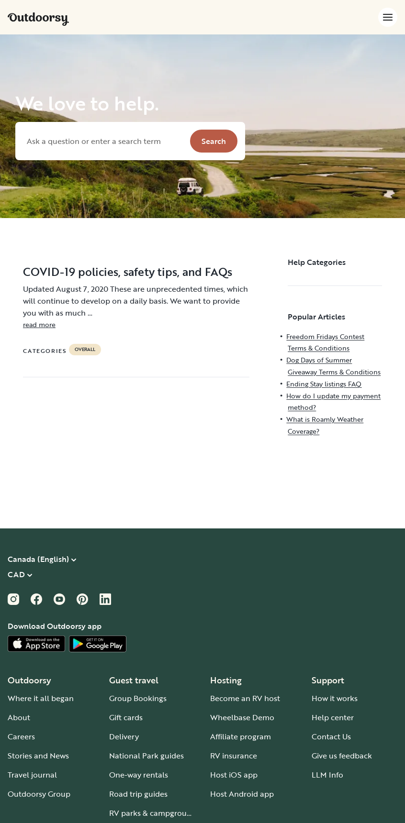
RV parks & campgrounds (154, 813)
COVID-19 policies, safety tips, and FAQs (127, 271)
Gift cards (126, 717)
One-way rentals (138, 774)
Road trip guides (138, 794)
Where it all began (41, 698)
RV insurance (233, 755)
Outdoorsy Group (39, 794)
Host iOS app (234, 774)
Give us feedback (342, 755)
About (19, 717)
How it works (335, 698)
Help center (333, 717)
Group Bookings (138, 698)
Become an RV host (245, 698)
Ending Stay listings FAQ (323, 384)
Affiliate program (240, 736)
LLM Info (327, 774)
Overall (85, 349)
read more (39, 324)
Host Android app (242, 794)
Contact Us (331, 736)
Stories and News (38, 755)
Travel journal (32, 774)
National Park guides (146, 755)
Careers (21, 736)
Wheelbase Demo (242, 717)
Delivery (124, 736)
